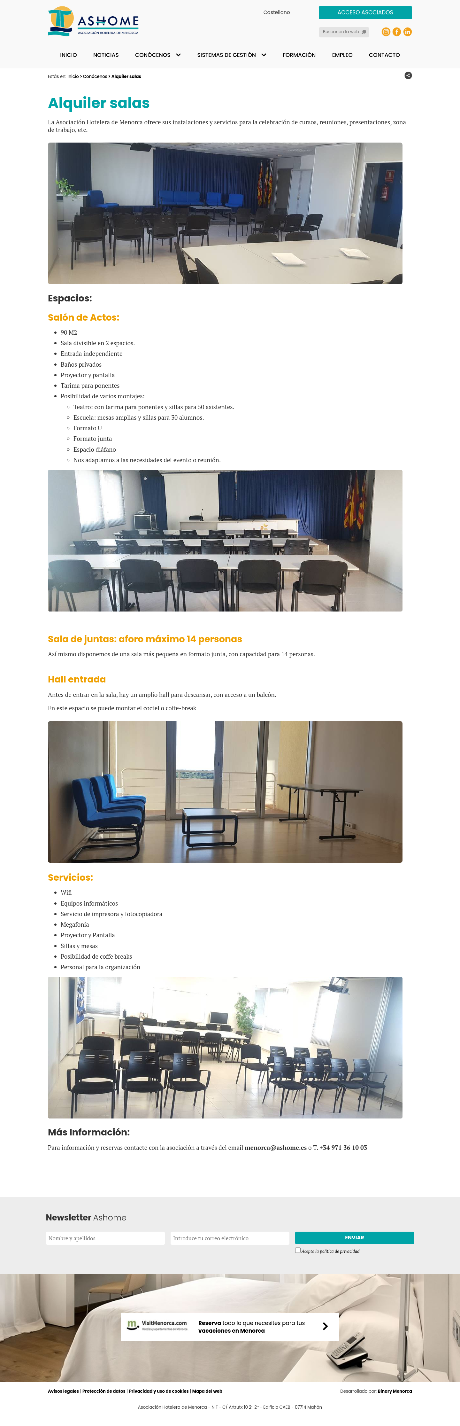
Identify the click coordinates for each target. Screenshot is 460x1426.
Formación (299, 55)
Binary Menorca (395, 1402)
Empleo (342, 55)
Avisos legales (63, 1402)
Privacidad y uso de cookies (160, 1402)
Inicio (68, 55)
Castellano (277, 12)
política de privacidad (340, 1252)
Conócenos (153, 55)
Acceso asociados (365, 12)
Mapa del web (208, 1402)
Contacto (384, 55)
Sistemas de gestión (226, 55)
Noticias (106, 55)
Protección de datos (104, 1402)
